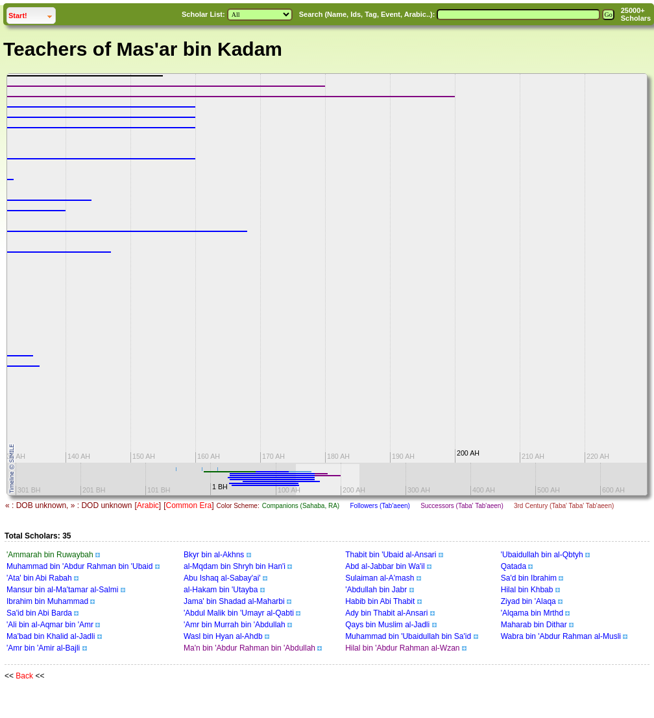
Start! (31, 13)
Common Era (188, 505)
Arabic (148, 505)
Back (24, 675)
